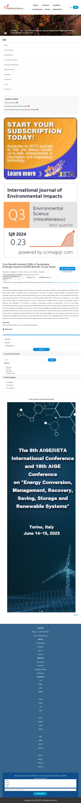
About (35, 5)
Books (47, 9)
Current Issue (8, 79)
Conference (40, 673)
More (76, 615)
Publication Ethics (9, 69)
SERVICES (40, 658)
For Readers (10, 382)
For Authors (10, 385)
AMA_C (40, 759)
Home (5, 33)
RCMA (40, 722)
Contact (40, 654)
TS (40, 680)
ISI (40, 707)
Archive (6, 84)
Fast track (40, 665)
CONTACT (40, 628)
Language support (40, 669)
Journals (57, 5)
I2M (40, 710)
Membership (40, 643)
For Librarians (10, 388)
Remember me (10, 346)
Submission (57, 9)
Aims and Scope (8, 50)
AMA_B (40, 755)
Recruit (40, 650)
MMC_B (40, 767)
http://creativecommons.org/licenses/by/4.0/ (65, 282)
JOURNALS (40, 677)
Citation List (7, 89)
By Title (9, 369)
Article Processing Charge (11, 64)
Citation (5, 280)
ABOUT (40, 639)
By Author (9, 371)
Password (7, 342)
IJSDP (40, 684)
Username (7, 339)
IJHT (40, 688)
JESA (40, 718)
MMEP (40, 692)
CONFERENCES (37, 9)
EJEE (40, 703)
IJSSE (40, 725)
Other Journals (11, 373)
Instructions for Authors (11, 60)
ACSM (40, 699)
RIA (40, 737)
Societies (40, 647)
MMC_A (40, 763)
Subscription (40, 662)
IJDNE (40, 729)
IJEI (21, 31)
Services (45, 5)
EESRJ (40, 740)
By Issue (9, 367)
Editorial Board (8, 55)
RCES (40, 744)
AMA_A (40, 748)
